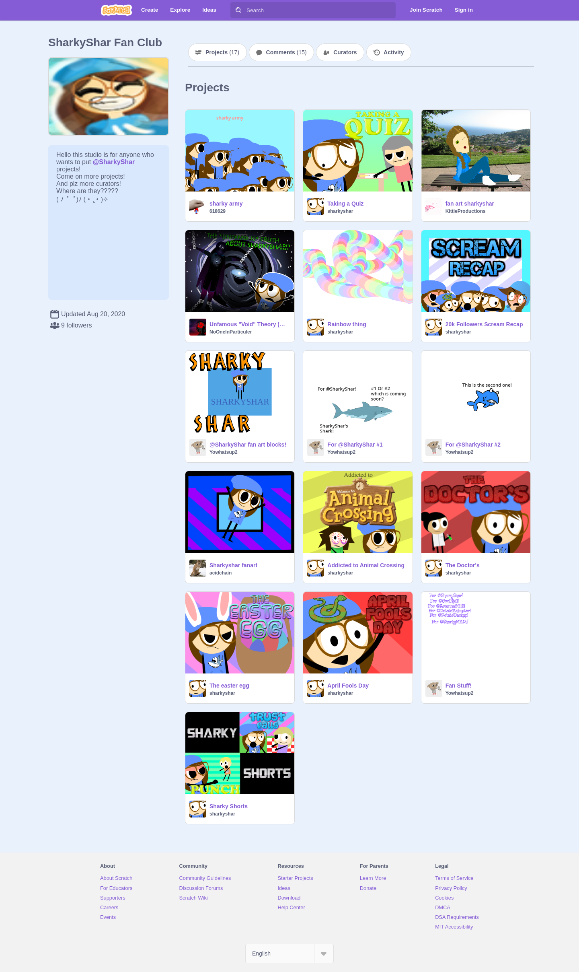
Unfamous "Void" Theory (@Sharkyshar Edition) (249, 324)
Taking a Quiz (345, 203)
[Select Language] (289, 953)
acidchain (220, 573)
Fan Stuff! (459, 685)
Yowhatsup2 (223, 452)
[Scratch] (116, 10)
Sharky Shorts (228, 806)
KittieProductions (466, 211)
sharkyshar (340, 211)
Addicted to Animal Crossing (365, 565)
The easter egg (229, 685)
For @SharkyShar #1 (354, 444)
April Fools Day (348, 685)
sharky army (226, 203)
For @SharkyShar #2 (473, 444)
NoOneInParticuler (230, 332)
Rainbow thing (346, 324)
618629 (217, 211)
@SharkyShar (114, 162)
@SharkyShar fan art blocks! (247, 444)
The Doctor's (463, 565)
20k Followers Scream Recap (484, 324)
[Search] (238, 10)
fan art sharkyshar (470, 203)
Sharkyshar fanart (233, 565)
